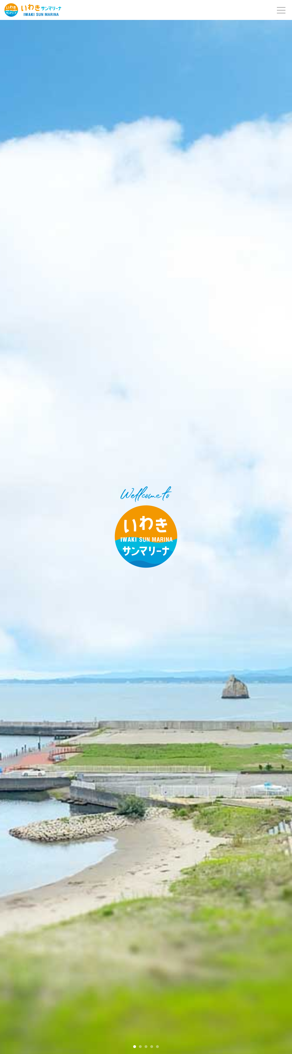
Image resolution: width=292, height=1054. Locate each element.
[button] (134, 1046)
